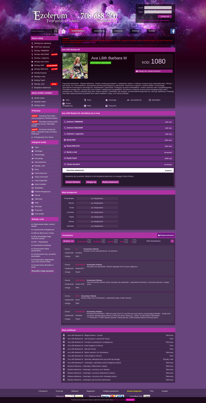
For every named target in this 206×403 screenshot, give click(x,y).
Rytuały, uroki (44, 84)
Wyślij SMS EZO (118, 146)
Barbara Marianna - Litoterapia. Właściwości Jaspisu (87, 366)
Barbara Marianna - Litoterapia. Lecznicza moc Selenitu (89, 369)
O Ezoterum (42, 391)
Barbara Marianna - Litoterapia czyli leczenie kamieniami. (89, 380)
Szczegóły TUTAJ (88, 42)
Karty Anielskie (38, 184)
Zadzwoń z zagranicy (118, 134)
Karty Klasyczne (39, 173)
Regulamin (91, 391)
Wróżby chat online (40, 62)
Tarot (34, 147)
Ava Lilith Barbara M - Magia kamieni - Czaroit (85, 335)
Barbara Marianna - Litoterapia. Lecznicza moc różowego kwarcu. (92, 376)
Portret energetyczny (41, 192)
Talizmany (36, 199)
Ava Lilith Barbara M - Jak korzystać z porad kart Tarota (89, 339)
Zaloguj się (91, 182)
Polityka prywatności (111, 391)
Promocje (59, 391)
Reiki (35, 203)
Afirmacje (36, 206)
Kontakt (165, 391)
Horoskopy (37, 158)
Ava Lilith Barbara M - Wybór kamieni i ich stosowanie (88, 352)
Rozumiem (130, 399)
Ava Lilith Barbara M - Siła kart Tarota (82, 349)
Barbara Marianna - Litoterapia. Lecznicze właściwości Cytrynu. (92, 373)
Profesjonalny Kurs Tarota (42, 137)
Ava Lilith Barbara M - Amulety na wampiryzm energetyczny (90, 342)
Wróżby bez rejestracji (41, 43)
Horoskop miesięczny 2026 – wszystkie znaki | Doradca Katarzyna (44, 131)
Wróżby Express (39, 73)
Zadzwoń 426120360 (118, 128)
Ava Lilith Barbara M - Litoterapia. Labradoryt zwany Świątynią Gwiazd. (94, 363)
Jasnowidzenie (38, 162)
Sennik (35, 195)
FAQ (151, 391)
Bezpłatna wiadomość (41, 88)
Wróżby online (38, 105)
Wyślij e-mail (118, 152)
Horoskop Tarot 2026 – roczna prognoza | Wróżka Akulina (44, 117)
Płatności (74, 391)
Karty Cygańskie (39, 181)
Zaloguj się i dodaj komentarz (148, 71)
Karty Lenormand (39, 177)
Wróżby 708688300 (40, 51)
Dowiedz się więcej (119, 399)
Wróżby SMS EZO (44, 69)
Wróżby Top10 (38, 80)
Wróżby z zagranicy (40, 58)
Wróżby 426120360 (44, 54)
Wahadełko (37, 188)
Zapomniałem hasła (148, 20)
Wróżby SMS (44, 65)
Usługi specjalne (118, 164)
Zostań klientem (164, 20)
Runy (35, 169)
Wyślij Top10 (118, 158)
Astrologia (36, 151)
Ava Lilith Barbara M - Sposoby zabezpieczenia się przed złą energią (94, 359)
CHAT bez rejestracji (40, 47)
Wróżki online (37, 98)
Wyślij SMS (118, 140)
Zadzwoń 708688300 (118, 122)
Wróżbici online (38, 102)
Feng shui (36, 210)
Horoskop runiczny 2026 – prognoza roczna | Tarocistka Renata (44, 124)
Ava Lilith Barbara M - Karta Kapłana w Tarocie (85, 346)
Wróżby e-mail (38, 77)
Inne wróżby (37, 214)
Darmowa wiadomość (118, 170)
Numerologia (37, 155)
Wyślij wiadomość (110, 182)
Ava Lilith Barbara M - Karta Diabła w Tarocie (85, 356)
